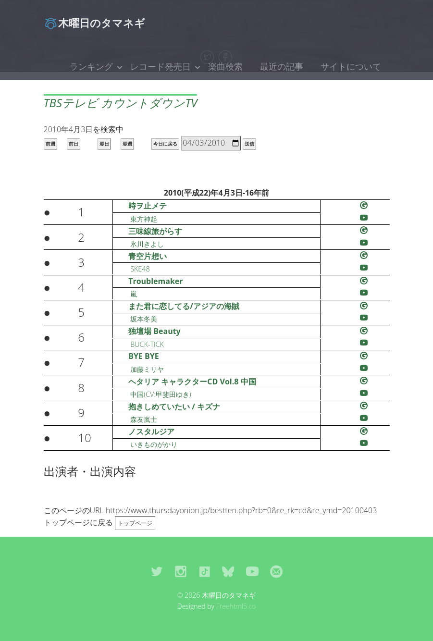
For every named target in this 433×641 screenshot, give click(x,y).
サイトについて (351, 66)
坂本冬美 (143, 318)
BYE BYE (143, 356)
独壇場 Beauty (154, 331)
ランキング (91, 66)
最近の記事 (281, 66)
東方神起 (143, 218)
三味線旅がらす (155, 231)
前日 (73, 144)
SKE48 (140, 268)
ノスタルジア (151, 431)
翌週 (127, 144)
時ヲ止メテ (147, 205)
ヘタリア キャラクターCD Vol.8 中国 (192, 381)
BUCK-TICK (147, 344)
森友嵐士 (143, 419)
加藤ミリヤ (147, 369)
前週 (50, 144)
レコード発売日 (160, 66)
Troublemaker (155, 281)
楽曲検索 (225, 66)
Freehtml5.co (236, 606)
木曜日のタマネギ (94, 22)
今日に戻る (165, 144)
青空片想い (147, 256)
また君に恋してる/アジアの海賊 (183, 306)
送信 (249, 144)
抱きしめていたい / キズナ (174, 406)
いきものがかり (153, 444)
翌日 (104, 144)
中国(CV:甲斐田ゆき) (160, 394)
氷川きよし (147, 243)
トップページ (135, 523)
